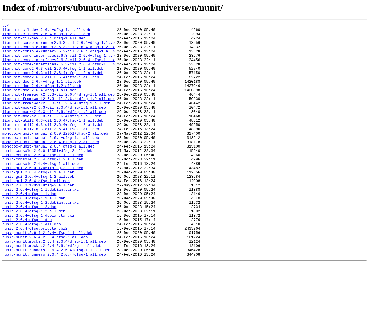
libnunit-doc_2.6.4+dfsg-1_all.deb (39, 103)
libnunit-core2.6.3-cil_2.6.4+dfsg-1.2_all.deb (52, 83)
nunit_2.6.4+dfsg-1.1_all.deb (33, 233)
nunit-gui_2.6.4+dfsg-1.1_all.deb (38, 202)
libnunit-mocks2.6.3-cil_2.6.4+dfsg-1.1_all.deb (54, 124)
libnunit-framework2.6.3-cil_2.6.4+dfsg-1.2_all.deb (58, 114)
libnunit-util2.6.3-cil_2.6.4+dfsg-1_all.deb (50, 150)
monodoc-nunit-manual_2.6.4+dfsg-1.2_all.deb (50, 166)
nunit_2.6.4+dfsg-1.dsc (27, 259)
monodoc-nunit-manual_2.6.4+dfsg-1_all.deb (48, 171)
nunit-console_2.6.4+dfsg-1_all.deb (40, 191)
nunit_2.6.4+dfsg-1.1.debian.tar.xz (40, 223)
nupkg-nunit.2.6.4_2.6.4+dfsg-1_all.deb (45, 280)
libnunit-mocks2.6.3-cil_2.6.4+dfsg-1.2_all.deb (54, 129)
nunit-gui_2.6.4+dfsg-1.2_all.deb (38, 207)
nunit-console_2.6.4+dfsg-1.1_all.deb (42, 181)
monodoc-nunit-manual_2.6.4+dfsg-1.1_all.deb (50, 160)
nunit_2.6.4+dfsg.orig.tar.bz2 (34, 269)
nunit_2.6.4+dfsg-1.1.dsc (29, 228)
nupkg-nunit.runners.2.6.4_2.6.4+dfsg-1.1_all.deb (56, 295)
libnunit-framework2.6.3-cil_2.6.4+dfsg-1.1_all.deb (58, 108)
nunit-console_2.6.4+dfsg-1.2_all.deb (42, 186)
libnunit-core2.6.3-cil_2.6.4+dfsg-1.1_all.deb (52, 77)
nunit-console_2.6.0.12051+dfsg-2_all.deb (47, 176)
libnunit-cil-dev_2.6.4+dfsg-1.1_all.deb (46, 31)
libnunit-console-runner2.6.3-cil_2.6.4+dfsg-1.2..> (58, 51)
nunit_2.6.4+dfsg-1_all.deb (31, 264)
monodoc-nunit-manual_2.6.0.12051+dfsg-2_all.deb (55, 155)
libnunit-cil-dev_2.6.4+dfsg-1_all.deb (44, 41)
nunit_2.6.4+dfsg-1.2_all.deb (33, 249)
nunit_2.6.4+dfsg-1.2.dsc (29, 243)
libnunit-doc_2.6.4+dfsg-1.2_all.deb (41, 98)
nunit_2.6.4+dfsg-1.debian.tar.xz (38, 254)
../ (5, 26)
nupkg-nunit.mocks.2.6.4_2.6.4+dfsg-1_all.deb (51, 290)
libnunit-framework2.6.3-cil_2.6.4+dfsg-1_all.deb (56, 119)
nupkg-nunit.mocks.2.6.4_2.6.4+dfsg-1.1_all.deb (54, 285)
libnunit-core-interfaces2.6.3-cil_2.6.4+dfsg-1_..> (58, 72)
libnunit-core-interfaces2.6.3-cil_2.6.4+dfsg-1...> (58, 62)
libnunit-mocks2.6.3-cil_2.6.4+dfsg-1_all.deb (51, 134)
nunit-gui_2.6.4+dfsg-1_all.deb (36, 212)
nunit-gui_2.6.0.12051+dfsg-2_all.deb (42, 197)
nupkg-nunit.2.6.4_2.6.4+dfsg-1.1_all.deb (47, 274)
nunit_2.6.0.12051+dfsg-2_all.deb (38, 217)
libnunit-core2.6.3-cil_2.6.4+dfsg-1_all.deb (50, 88)
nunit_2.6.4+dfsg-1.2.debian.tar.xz (40, 238)
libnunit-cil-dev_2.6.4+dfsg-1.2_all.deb (46, 36)
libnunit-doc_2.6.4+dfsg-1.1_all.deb (41, 93)
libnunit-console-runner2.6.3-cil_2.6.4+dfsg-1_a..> (58, 57)
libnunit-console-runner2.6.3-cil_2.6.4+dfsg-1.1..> (58, 46)
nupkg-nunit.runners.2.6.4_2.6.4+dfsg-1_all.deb (54, 300)
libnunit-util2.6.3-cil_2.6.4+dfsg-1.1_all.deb (52, 140)
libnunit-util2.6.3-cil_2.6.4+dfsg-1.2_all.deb (52, 145)
